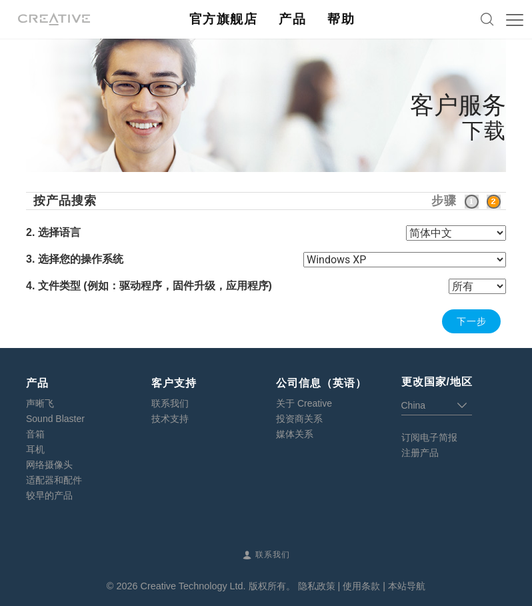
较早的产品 (49, 495)
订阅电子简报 (429, 437)
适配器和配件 (54, 480)
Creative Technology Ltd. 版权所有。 (217, 586)
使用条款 (361, 586)
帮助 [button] (341, 19)
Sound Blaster (55, 418)
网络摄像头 (49, 464)
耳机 (35, 449)
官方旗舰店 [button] (223, 19)
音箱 (35, 434)
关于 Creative (304, 403)
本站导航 (406, 586)
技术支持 (170, 418)
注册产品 (420, 452)
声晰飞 (40, 403)
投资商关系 (299, 418)
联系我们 (170, 403)
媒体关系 (294, 434)
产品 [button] (292, 19)
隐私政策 (316, 586)
